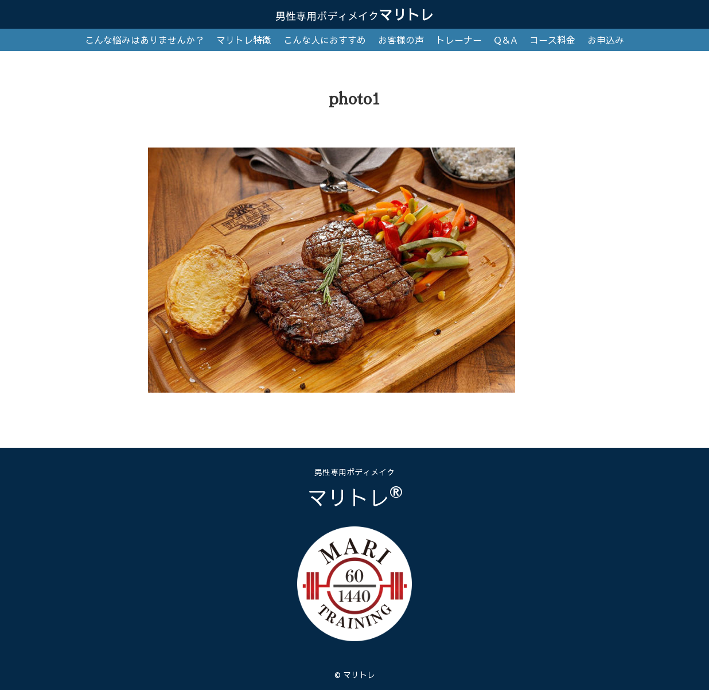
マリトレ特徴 (243, 39)
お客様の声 (401, 39)
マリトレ (354, 14)
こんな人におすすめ (324, 39)
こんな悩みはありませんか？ (144, 39)
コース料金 (552, 39)
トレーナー (459, 39)
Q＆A (505, 39)
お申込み (605, 39)
